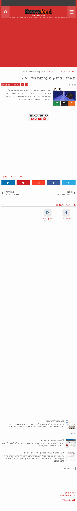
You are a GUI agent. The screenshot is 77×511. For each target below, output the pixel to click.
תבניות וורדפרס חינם (55, 421)
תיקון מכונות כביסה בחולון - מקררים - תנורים (44, 452)
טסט (73, 433)
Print (15, 84)
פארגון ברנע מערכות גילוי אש (46, 78)
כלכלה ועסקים (8, 176)
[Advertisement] (38, 38)
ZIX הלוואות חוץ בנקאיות (53, 440)
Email (6, 84)
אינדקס (19, 176)
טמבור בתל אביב (68, 495)
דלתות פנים (70, 492)
